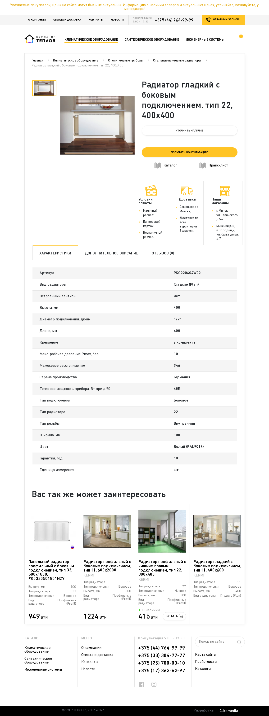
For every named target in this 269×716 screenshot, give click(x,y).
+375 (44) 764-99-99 (174, 20)
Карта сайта (205, 655)
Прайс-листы (206, 662)
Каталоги (203, 669)
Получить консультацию (189, 152)
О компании (37, 19)
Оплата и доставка (67, 19)
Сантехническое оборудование (38, 660)
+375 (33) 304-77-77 (161, 655)
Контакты (96, 19)
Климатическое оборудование (75, 60)
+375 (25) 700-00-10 (161, 663)
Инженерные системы (43, 670)
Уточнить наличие (189, 130)
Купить (172, 616)
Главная (37, 60)
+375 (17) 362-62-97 (161, 670)
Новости (117, 19)
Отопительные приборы (125, 60)
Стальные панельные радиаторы (177, 60)
